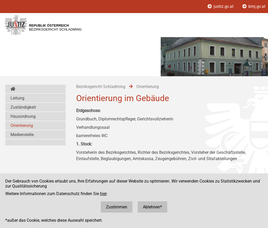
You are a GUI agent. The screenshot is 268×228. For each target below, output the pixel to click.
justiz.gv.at (221, 6)
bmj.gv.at (253, 6)
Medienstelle (22, 134)
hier (103, 193)
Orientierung (21, 125)
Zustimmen (116, 206)
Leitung (17, 98)
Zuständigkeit (23, 107)
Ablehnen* (152, 206)
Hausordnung (23, 116)
